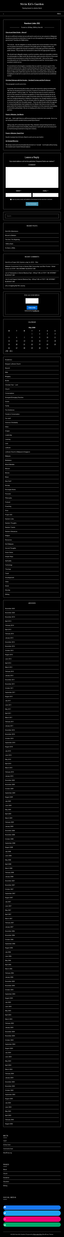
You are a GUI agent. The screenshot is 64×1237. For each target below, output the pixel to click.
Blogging (7, 376)
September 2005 (10, 994)
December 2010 (10, 730)
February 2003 (9, 1119)
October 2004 (9, 1040)
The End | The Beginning (12, 239)
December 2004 (10, 1032)
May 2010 (8, 759)
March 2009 (8, 818)
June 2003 (8, 1107)
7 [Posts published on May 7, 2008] (24, 337)
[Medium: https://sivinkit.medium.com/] (32, 1225)
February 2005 (9, 1023)
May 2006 (8, 960)
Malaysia (7, 456)
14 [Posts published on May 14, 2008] (24, 341)
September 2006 (10, 944)
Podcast (7, 502)
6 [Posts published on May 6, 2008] (16, 337)
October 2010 (9, 738)
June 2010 (8, 755)
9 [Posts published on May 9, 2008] (39, 337)
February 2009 (9, 822)
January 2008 (9, 877)
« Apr (6, 351)
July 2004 (8, 1052)
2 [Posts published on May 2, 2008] (39, 334)
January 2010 (9, 776)
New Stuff (8, 481)
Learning (7, 439)
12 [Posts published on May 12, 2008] (9, 341)
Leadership (8, 435)
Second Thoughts (10, 548)
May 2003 (8, 1111)
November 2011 (10, 684)
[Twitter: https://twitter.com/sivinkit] (32, 1213)
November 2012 (10, 646)
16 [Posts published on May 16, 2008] (39, 341)
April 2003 (8, 1115)
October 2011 (9, 688)
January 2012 (9, 675)
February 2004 (9, 1073)
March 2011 (8, 717)
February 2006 (9, 973)
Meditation (8, 460)
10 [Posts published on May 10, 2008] (47, 337)
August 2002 (9, 1124)
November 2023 (10, 608)
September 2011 (10, 692)
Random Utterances (11, 531)
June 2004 (8, 1057)
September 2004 (10, 1044)
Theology (8, 569)
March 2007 (8, 918)
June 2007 (8, 906)
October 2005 (9, 990)
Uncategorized (9, 577)
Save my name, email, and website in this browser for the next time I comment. (32, 199)
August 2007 (9, 897)
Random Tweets (10, 527)
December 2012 (10, 642)
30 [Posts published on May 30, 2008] (39, 348)
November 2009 (10, 784)
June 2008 (8, 856)
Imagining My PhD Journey (17, 286)
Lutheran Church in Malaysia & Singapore (17, 452)
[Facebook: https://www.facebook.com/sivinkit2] (32, 1207)
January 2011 (9, 726)
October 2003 (9, 1090)
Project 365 (8, 515)
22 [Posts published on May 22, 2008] (32, 344)
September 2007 (10, 893)
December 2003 (10, 1082)
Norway (7, 485)
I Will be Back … (9, 244)
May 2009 (8, 809)
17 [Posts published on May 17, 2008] (47, 341)
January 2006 (9, 977)
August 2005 (9, 998)
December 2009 (10, 780)
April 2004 (8, 1065)
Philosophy (8, 498)
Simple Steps (9, 556)
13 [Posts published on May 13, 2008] (16, 341)
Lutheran (8, 447)
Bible (6, 372)
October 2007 (9, 889)
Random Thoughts (10, 523)
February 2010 (9, 772)
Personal (8, 494)
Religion (7, 535)
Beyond (7, 368)
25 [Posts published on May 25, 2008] (55, 344)
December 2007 (10, 881)
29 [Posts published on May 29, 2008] (32, 348)
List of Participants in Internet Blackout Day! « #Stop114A (22, 273)
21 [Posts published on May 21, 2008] (24, 344)
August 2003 (9, 1099)
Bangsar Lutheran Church (13, 364)
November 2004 (10, 1036)
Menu (59, 14)
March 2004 (8, 1069)
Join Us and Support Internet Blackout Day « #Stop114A (22, 279)
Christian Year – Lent (11, 385)
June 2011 (8, 705)
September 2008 (10, 843)
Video (7, 582)
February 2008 (9, 872)
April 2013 (8, 629)
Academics (8, 360)
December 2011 (10, 680)
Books (7, 380)
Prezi (6, 510)
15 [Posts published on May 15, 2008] (32, 341)
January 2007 (9, 927)
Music (7, 477)
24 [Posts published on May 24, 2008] (47, 344)
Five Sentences (9, 410)
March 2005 (8, 1019)
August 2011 (9, 696)
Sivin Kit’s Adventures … (12, 231)
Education (6, 1181)
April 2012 (8, 663)
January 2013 (9, 638)
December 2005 (10, 981)
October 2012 (9, 650)
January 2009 (9, 826)
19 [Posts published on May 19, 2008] (9, 344)
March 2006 (8, 969)
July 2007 (8, 902)
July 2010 (8, 751)
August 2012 (9, 654)
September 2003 (10, 1094)
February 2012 (9, 671)
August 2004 (9, 1048)
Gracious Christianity (11, 422)
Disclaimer (6, 1177)
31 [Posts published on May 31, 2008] (47, 348)
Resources (8, 540)
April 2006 (8, 964)
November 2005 (10, 985)
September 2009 (10, 793)
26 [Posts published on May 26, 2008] (9, 348)
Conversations (9, 393)
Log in (5, 1140)
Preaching (8, 506)
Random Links (9, 519)
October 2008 (9, 839)
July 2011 (8, 701)
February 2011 (9, 721)
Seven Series (9, 552)
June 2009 (8, 805)
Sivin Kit (40, 27)
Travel (7, 573)
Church (7, 389)
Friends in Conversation (12, 414)
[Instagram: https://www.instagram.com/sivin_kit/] (32, 1219)
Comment (32, 165)
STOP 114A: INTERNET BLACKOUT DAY (24, 268)
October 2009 (9, 789)
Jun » (11, 351)
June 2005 (8, 1006)
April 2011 (8, 713)
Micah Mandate (9, 464)
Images (7, 431)
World (7, 586)
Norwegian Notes (10, 489)
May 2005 (8, 1011)
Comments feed (8, 1148)
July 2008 (8, 851)
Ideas (7, 427)
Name (18, 191)
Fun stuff (8, 418)
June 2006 (8, 956)
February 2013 (9, 634)
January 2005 (9, 1027)
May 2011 (8, 709)
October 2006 (9, 939)
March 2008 (8, 868)
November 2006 (10, 935)
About (5, 1169)
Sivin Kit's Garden (32, 4)
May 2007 (8, 910)
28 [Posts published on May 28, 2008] (24, 348)
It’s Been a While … (10, 248)
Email (45, 191)
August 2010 (9, 747)
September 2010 (10, 742)
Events (7, 401)
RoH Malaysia (9, 544)
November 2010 (10, 734)
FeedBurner (35, 311)
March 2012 (8, 667)
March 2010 (8, 768)
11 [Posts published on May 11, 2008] (55, 337)
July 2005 (8, 1002)
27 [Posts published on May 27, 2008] (16, 348)
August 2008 (9, 847)
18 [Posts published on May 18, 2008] (55, 341)
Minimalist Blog (37, 1234)
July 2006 (8, 952)
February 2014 (9, 625)
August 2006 (9, 948)
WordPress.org (7, 1153)
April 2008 (8, 864)
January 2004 (9, 1078)
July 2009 (8, 801)
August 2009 (9, 797)
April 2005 (8, 1015)
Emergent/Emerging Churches (14, 397)
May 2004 (8, 1061)
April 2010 (8, 763)
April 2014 (8, 621)
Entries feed (6, 1145)
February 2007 (9, 923)
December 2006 (10, 931)
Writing (7, 594)
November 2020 (10, 613)
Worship (7, 590)
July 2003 (8, 1103)
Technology (8, 565)
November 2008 (10, 835)
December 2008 (10, 830)
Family (7, 406)
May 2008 (8, 860)
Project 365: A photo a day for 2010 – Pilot (25, 262)
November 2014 (10, 617)
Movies (7, 473)
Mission (7, 468)
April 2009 (8, 814)
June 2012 (8, 659)
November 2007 (10, 885)
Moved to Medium (10, 235)
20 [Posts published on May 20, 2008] (16, 344)
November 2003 (10, 1086)
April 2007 (8, 914)
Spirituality (8, 561)
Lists (6, 443)
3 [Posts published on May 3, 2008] (47, 334)
